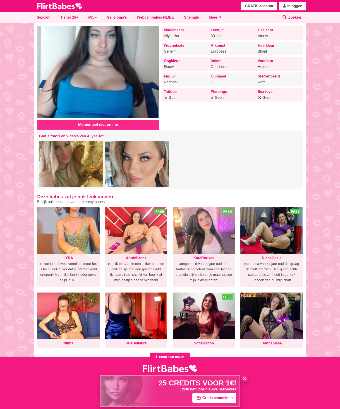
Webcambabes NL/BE (155, 17)
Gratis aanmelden (214, 397)
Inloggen (292, 6)
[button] (71, 164)
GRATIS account (259, 6)
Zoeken (292, 17)
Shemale (191, 17)
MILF (92, 17)
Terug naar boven (169, 357)
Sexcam (43, 17)
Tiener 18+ (69, 17)
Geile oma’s (117, 17)
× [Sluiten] (245, 378)
